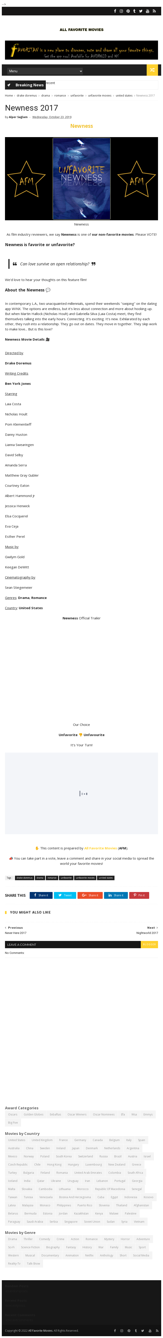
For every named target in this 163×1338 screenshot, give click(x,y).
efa (123, 1114)
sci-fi (11, 1247)
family (114, 1247)
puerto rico (85, 1205)
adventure (143, 1239)
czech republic (18, 1164)
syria (124, 1222)
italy (128, 1140)
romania (62, 1173)
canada (98, 1140)
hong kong (54, 1164)
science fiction (30, 1247)
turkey (12, 1173)
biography (53, 1247)
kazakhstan (81, 1213)
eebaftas (55, 1114)
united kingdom (42, 1140)
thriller (28, 1239)
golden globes (33, 1114)
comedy (44, 1239)
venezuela (46, 1197)
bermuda (30, 1213)
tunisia (28, 1197)
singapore (71, 1222)
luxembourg (93, 1164)
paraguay (14, 1222)
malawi (113, 1213)
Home (9, 95)
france (63, 1140)
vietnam (139, 1222)
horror (125, 1239)
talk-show (33, 1263)
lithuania (65, 1189)
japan (75, 1148)
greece (136, 1164)
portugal (119, 1181)
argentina (133, 1148)
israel (147, 1156)
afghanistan (141, 1205)
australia (13, 1148)
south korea (64, 1156)
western (13, 1255)
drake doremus (27, 95)
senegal (137, 1189)
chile (37, 1164)
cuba (100, 1197)
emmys (148, 1114)
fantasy (71, 1247)
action (75, 1239)
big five (13, 1123)
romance (60, 95)
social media (141, 1255)
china (29, 1148)
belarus (13, 1213)
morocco (83, 1189)
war (101, 1247)
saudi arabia (35, 1222)
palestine (130, 1213)
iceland (12, 1181)
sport (142, 1247)
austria (132, 1156)
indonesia (130, 1197)
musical (30, 1255)
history (87, 1247)
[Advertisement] (81, 1067)
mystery (109, 1239)
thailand (121, 1205)
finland (45, 1173)
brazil (118, 1156)
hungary (73, 1164)
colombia (114, 1173)
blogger (149, 944)
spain (141, 1140)
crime (60, 1239)
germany (80, 1140)
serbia (54, 1222)
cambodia (45, 1189)
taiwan (12, 1197)
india (27, 1181)
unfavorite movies (99, 95)
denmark (92, 1148)
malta (11, 1189)
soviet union (92, 1222)
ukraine (56, 1181)
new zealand (116, 1164)
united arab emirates (88, 1173)
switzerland (85, 1156)
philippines (64, 1205)
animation (72, 1255)
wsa (134, 1114)
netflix (89, 1255)
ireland (61, 1148)
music (128, 1247)
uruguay (73, 1181)
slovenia (104, 1205)
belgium (114, 1140)
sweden (45, 1148)
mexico (12, 1156)
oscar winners (77, 1114)
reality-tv (14, 1263)
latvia (12, 1205)
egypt (114, 1197)
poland (44, 1156)
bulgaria (28, 1173)
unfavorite (77, 95)
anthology (106, 1255)
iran (87, 1181)
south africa (135, 1173)
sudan (111, 1222)
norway (29, 1156)
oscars (12, 1114)
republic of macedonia (110, 1189)
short (123, 1255)
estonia (47, 1213)
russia (104, 1156)
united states (124, 95)
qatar (40, 1181)
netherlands (112, 1148)
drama (45, 95)
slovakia (27, 1189)
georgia (137, 1181)
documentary (50, 1255)
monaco (45, 1205)
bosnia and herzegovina (75, 1197)
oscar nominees (103, 1114)
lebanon (102, 1181)
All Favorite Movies (100, 848)
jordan (63, 1213)
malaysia (27, 1205)
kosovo (148, 1197)
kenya (99, 1213)
